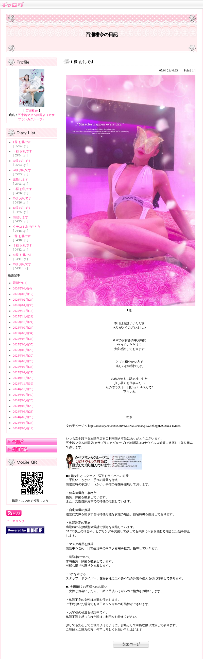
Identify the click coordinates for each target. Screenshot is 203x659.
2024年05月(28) (23, 417)
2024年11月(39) (23, 383)
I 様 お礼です (22, 142)
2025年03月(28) (23, 361)
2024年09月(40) (23, 395)
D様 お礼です (22, 208)
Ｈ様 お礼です (22, 151)
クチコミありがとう (26, 226)
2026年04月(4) (22, 288)
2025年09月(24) (23, 327)
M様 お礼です (22, 255)
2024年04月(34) (23, 422)
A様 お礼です (22, 170)
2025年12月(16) (23, 311)
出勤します (20, 179)
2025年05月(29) (23, 350)
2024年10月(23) (23, 389)
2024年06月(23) (23, 411)
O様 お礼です (22, 198)
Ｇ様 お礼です (22, 189)
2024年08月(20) (23, 400)
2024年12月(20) (23, 378)
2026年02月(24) (23, 299)
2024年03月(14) (23, 428)
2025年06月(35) (23, 344)
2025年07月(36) (23, 339)
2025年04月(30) (23, 355)
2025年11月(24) (23, 316)
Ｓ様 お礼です (22, 245)
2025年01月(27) (23, 372)
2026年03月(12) (23, 294)
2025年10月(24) (23, 322)
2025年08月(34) (23, 333)
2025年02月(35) (23, 367)
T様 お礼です (22, 236)
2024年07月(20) (23, 406)
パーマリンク (15, 521)
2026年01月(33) (23, 305)
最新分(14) (20, 283)
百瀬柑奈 (32, 110)
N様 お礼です (22, 161)
